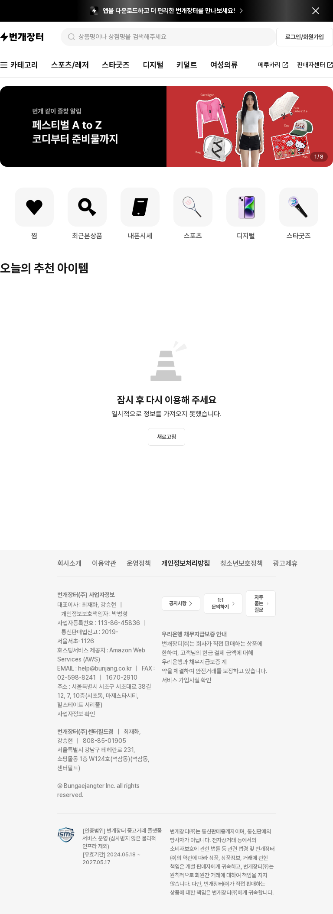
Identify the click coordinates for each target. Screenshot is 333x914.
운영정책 (139, 563)
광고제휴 (285, 563)
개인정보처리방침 (185, 563)
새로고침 (166, 437)
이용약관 (104, 563)
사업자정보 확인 (76, 713)
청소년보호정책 (241, 563)
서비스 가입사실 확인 (186, 680)
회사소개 (69, 563)
